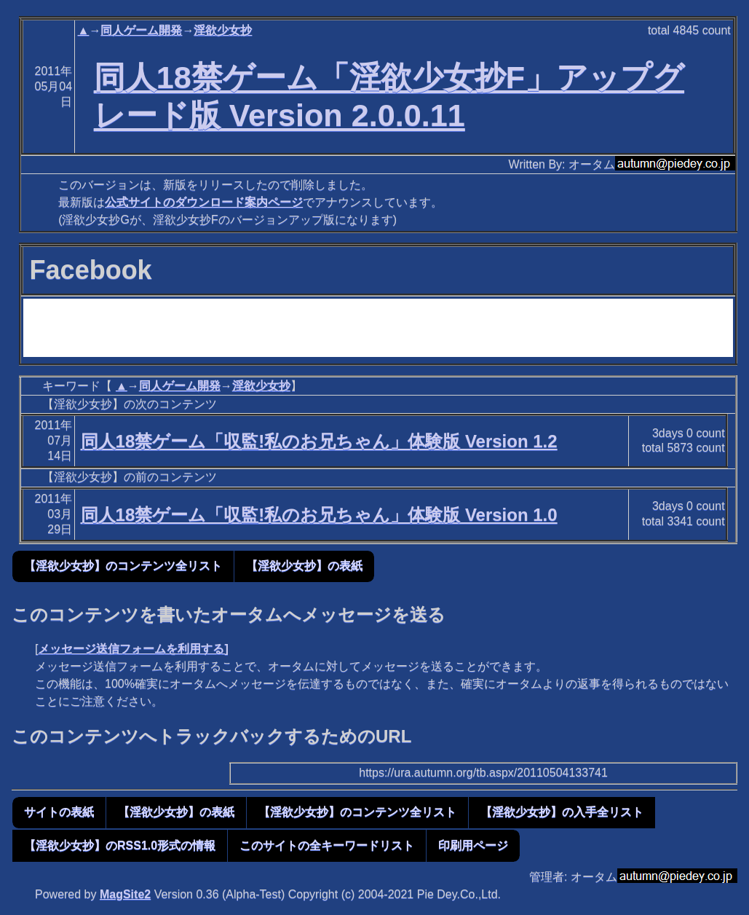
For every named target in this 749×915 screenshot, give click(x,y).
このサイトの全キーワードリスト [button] (326, 845)
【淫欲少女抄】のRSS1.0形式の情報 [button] (119, 845)
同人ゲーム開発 (141, 30)
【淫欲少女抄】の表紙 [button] (304, 565)
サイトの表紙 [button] (59, 812)
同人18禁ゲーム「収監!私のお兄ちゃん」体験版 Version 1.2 (319, 441)
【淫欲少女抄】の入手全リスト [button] (561, 812)
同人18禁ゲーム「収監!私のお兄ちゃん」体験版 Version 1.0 (319, 515)
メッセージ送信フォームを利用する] (133, 649)
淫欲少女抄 (223, 30)
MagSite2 (125, 894)
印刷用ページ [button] (473, 845)
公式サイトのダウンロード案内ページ (204, 202)
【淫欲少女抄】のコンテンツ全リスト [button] (123, 565)
